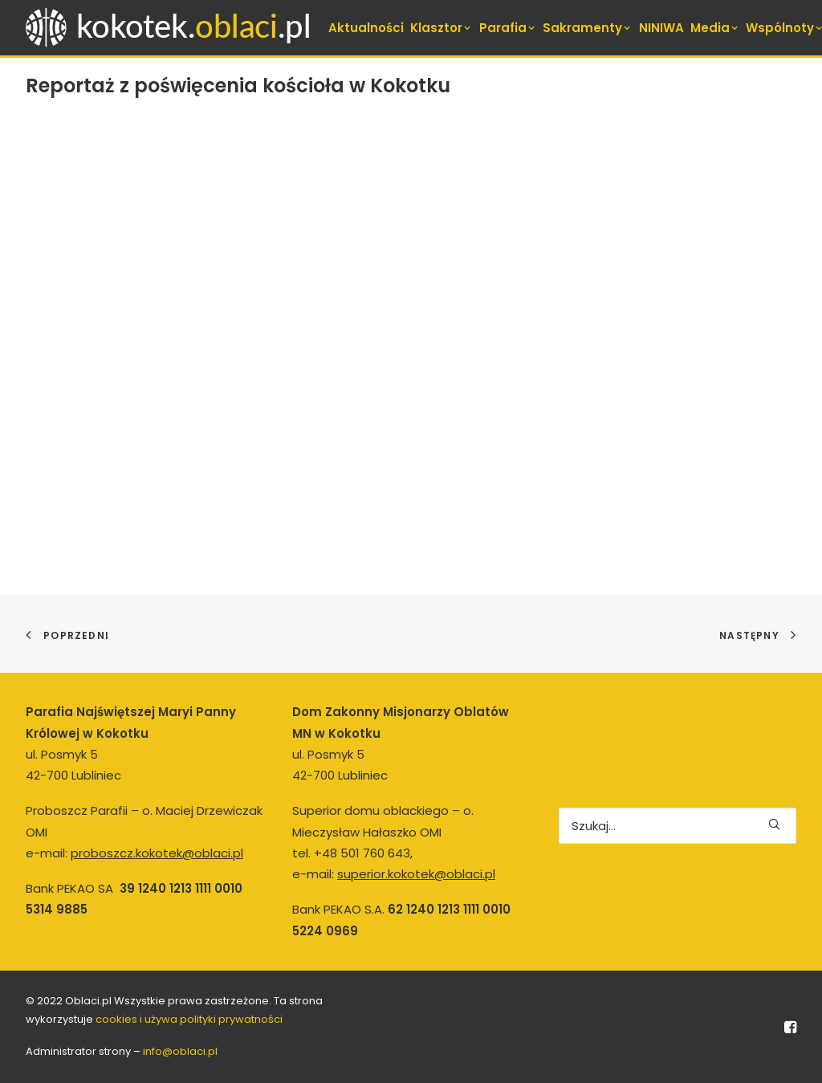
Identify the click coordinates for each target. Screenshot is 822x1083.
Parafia (508, 27)
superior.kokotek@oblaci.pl (416, 873)
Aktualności (366, 27)
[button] (774, 824)
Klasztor (441, 27)
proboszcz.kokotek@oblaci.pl (157, 853)
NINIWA (661, 27)
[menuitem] (366, 27)
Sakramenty (588, 27)
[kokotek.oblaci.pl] (171, 27)
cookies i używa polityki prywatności (189, 1019)
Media (715, 27)
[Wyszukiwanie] (677, 826)
